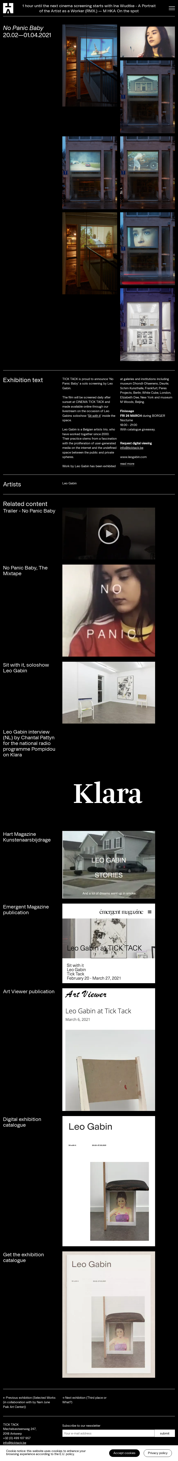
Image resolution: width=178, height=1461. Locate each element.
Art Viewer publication (29, 991)
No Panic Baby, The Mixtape (25, 570)
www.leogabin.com (133, 457)
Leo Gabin (69, 483)
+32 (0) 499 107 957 (17, 1438)
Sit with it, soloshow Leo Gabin (26, 667)
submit (164, 1433)
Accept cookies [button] (124, 1453)
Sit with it (94, 415)
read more (127, 463)
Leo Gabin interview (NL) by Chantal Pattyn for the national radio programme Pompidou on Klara (29, 742)
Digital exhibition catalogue (22, 1122)
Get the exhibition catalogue (23, 1257)
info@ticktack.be (131, 447)
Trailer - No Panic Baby (29, 510)
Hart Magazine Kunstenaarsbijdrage (27, 837)
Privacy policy (158, 1453)
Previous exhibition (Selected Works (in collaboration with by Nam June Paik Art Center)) (29, 1402)
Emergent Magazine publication (26, 909)
